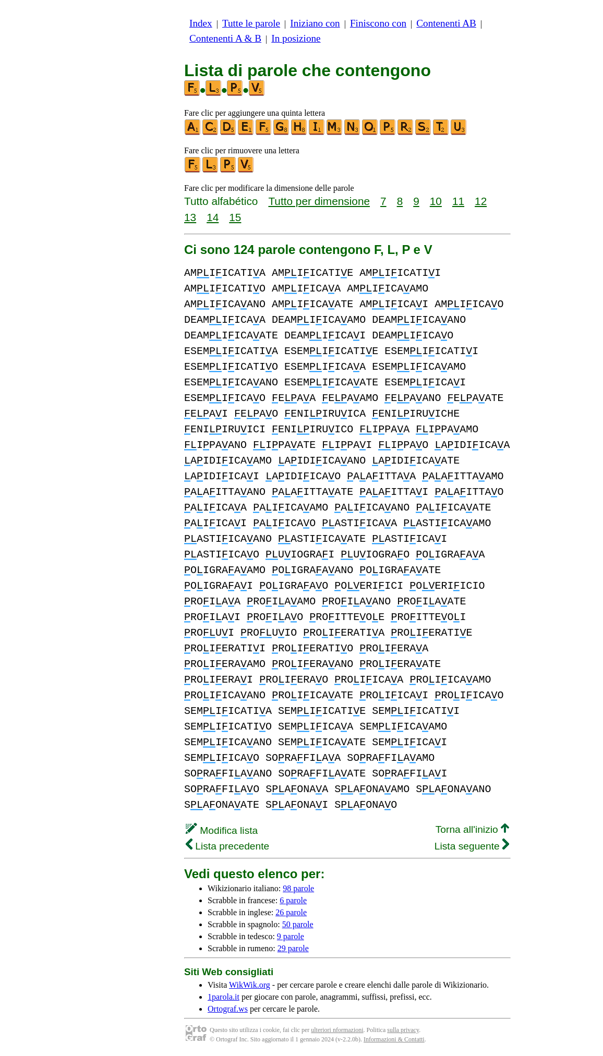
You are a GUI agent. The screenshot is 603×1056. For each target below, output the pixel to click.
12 (481, 201)
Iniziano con (315, 23)
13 (190, 217)
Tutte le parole (251, 23)
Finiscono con (378, 23)
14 (213, 217)
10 (436, 201)
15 (235, 217)
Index (200, 23)
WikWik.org (249, 984)
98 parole (298, 888)
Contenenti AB (446, 23)
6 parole (293, 900)
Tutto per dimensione (319, 201)
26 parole (291, 912)
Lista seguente (472, 846)
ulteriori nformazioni (337, 1030)
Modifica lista (222, 830)
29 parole (293, 948)
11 (458, 201)
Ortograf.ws (228, 1008)
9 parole (290, 936)
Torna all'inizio (472, 829)
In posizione (295, 38)
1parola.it (223, 996)
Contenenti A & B (225, 38)
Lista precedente (227, 846)
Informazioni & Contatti (394, 1039)
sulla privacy (403, 1030)
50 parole (297, 924)
